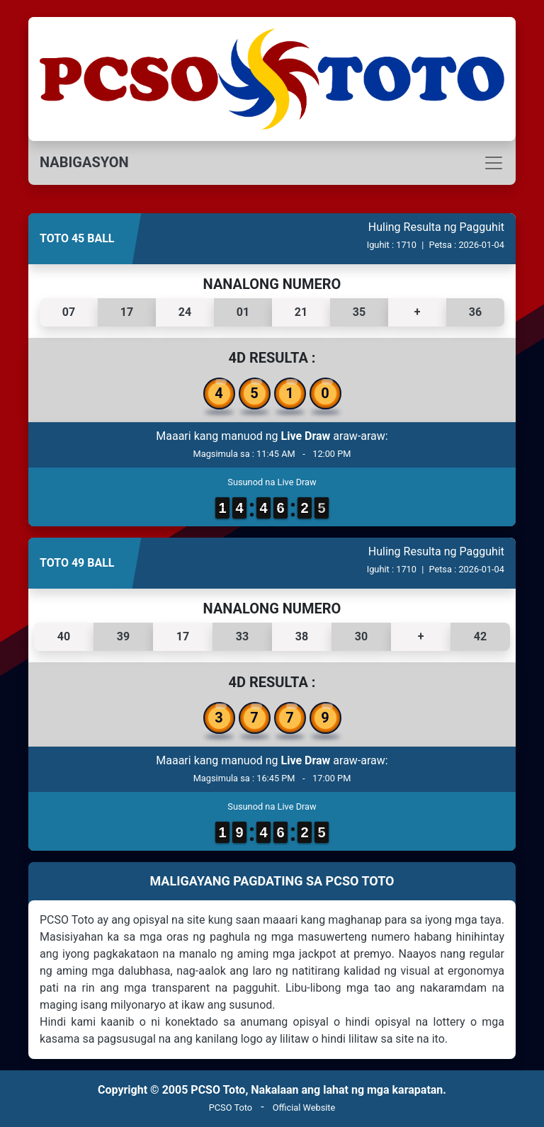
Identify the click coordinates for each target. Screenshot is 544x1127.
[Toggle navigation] (272, 163)
